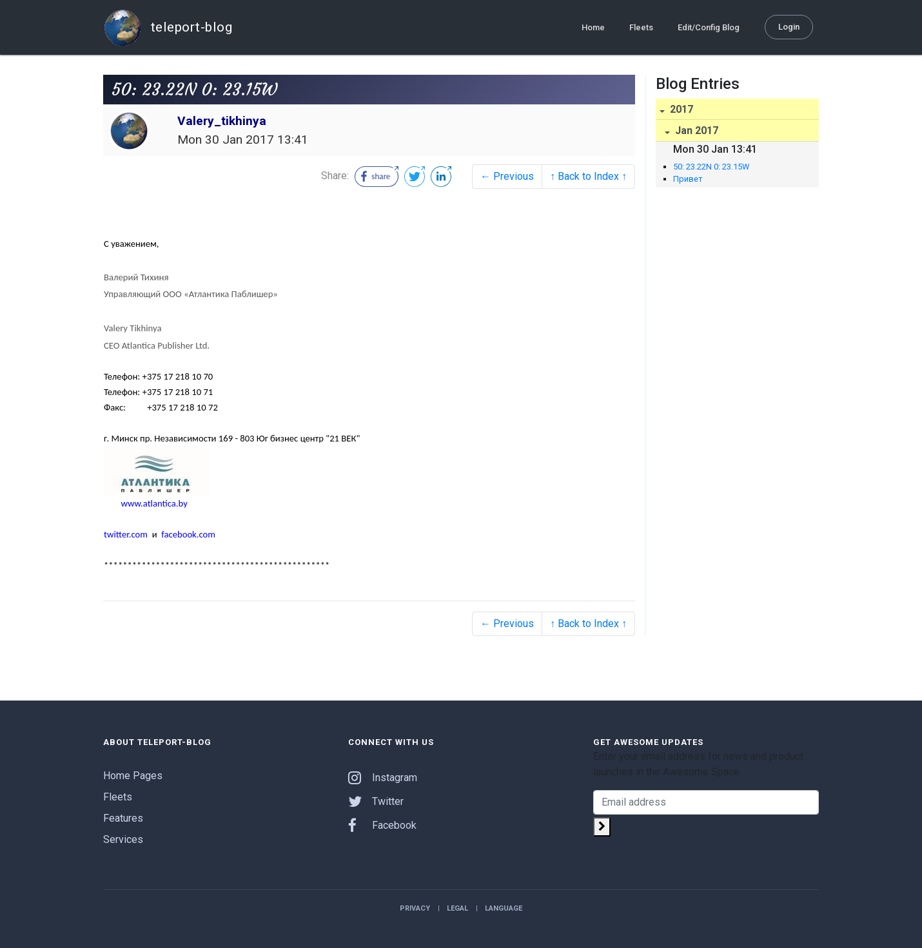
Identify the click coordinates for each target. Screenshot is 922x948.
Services (123, 839)
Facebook (382, 825)
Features (123, 818)
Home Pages (132, 775)
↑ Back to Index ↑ (588, 176)
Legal (457, 908)
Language (503, 908)
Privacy (415, 908)
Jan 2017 (695, 130)
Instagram (382, 777)
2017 (680, 109)
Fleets (641, 27)
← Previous (507, 176)
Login (788, 26)
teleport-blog (167, 27)
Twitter (376, 801)
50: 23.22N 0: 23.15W (711, 166)
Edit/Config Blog (709, 27)
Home (593, 27)
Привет (688, 179)
